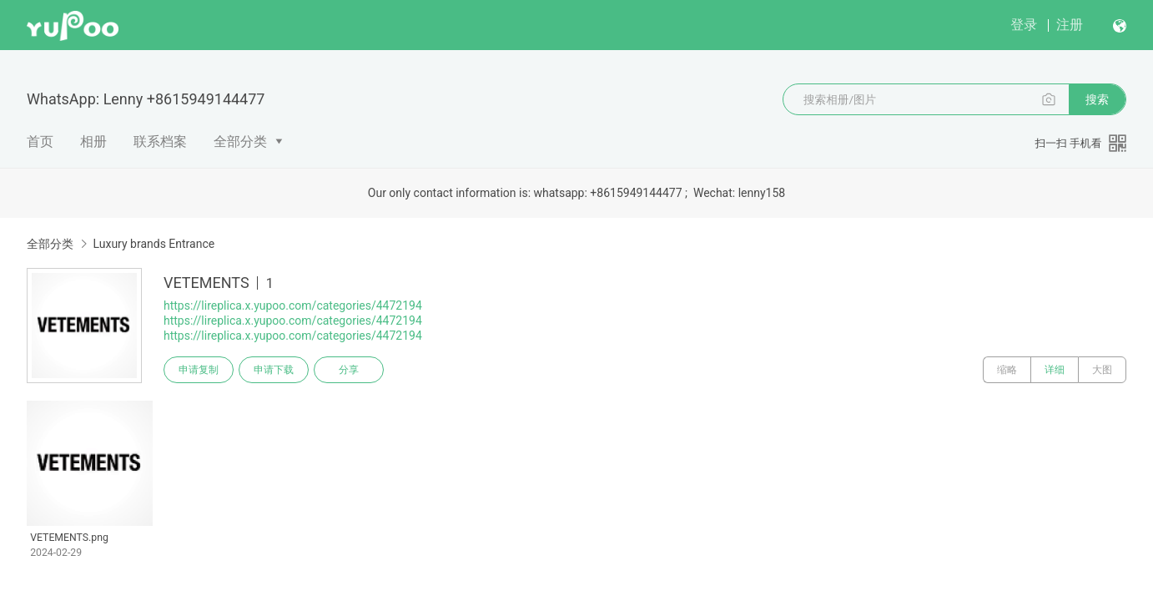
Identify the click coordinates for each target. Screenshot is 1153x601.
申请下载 (274, 370)
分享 (349, 370)
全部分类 (240, 141)
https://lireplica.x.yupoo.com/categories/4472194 (293, 305)
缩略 (1007, 370)
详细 (1055, 370)
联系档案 (160, 141)
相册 (93, 141)
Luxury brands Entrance (153, 243)
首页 (40, 141)
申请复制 (199, 370)
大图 (1102, 370)
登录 (1023, 25)
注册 (1069, 25)
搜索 (1097, 99)
